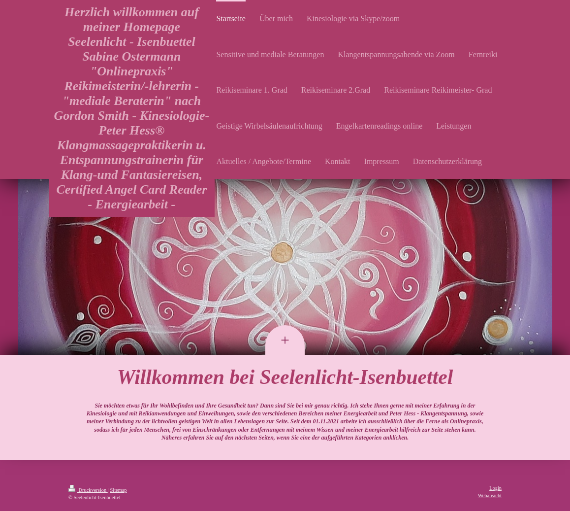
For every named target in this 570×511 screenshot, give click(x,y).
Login (495, 488)
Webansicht (490, 495)
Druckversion (88, 490)
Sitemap (118, 490)
